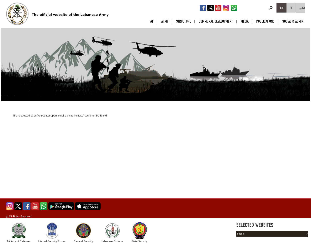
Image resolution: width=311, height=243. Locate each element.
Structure (183, 21)
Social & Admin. (293, 21)
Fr (291, 7)
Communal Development (216, 21)
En (281, 7)
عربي (302, 7)
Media (245, 21)
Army (164, 21)
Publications (265, 21)
